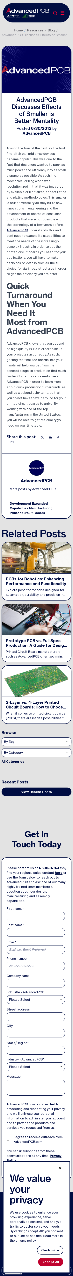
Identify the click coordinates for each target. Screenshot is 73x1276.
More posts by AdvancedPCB (33, 489)
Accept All (50, 1262)
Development (20, 503)
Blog (51, 30)
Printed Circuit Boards (27, 513)
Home (18, 30)
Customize (50, 1250)
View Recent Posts (36, 792)
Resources (35, 30)
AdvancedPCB (37, 133)
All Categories (13, 762)
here (58, 873)
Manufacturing (40, 508)
